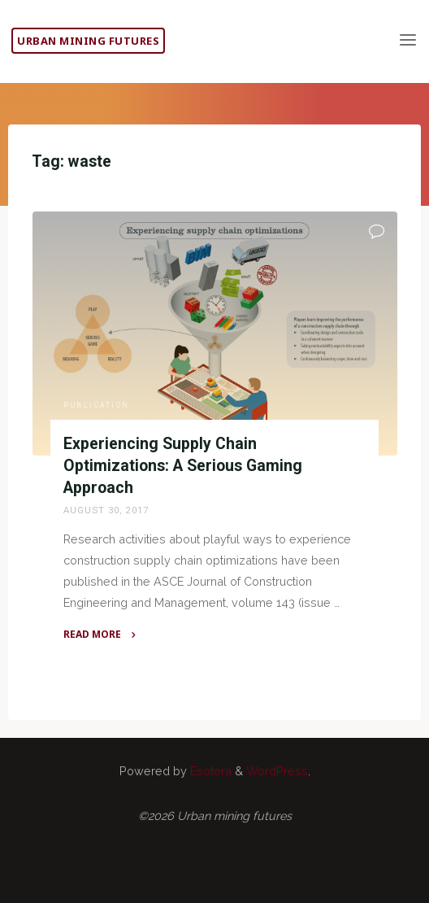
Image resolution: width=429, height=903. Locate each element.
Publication (96, 405)
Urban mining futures (88, 40)
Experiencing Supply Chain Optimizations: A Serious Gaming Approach (182, 465)
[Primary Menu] (408, 40)
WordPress (277, 771)
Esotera (209, 771)
